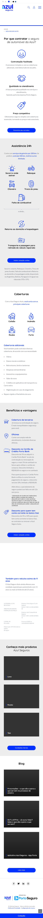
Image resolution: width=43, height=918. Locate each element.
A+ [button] (3, 1)
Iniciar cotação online (21, 260)
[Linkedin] (23, 883)
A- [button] (6, 1)
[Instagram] (28, 883)
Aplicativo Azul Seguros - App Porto (22, 855)
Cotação (21, 916)
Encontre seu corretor (21, 130)
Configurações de (28, 908)
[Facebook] (14, 883)
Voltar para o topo (40, 911)
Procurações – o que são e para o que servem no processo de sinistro (21, 791)
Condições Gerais (21, 748)
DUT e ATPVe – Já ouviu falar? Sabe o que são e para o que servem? (20, 822)
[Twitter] (18, 883)
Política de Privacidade (14, 908)
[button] (9, 1)
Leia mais (21, 870)
